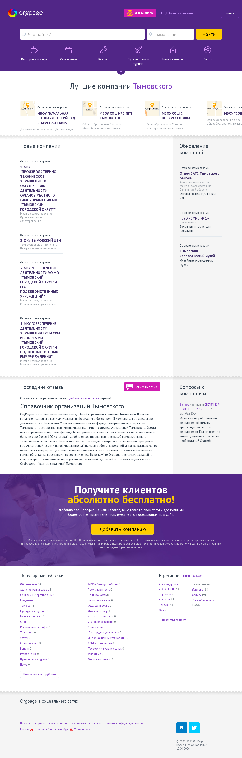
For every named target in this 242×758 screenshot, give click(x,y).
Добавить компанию (177, 13)
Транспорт (26, 632)
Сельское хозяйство (100, 622)
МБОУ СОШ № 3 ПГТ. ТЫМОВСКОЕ (116, 115)
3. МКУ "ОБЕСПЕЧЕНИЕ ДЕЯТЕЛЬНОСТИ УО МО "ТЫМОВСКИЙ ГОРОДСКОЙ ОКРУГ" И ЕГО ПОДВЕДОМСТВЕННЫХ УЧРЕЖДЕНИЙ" (39, 282)
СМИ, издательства (100, 643)
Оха (161, 610)
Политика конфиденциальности (124, 723)
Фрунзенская (82, 729)
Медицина (26, 600)
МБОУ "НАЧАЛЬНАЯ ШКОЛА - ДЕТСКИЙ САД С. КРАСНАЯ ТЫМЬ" (56, 118)
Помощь (25, 723)
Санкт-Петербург (58, 729)
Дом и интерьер (98, 611)
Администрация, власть (34, 589)
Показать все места (174, 620)
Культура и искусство (33, 611)
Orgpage (25, 13)
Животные (94, 654)
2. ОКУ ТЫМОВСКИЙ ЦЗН (40, 240)
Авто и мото (95, 627)
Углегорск (198, 589)
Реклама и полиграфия (34, 627)
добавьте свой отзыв (84, 398)
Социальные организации (36, 595)
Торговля (26, 606)
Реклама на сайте (58, 723)
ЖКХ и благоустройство (103, 584)
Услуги (24, 638)
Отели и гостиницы (99, 659)
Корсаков (165, 594)
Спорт (24, 622)
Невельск (165, 599)
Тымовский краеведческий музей (197, 253)
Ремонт (24, 648)
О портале (39, 723)
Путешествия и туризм (33, 659)
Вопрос (184, 404)
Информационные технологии (107, 638)
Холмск (196, 595)
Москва (25, 729)
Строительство (29, 643)
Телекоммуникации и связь (105, 648)
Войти (230, 13)
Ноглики (164, 605)
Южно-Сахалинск (203, 600)
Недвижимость (97, 595)
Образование (28, 584)
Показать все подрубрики (39, 674)
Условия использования (86, 723)
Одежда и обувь (98, 606)
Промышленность (99, 589)
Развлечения (28, 654)
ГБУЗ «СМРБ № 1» (194, 218)
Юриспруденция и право (103, 632)
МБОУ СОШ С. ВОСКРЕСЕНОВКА (176, 115)
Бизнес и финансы (31, 616)
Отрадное (41, 729)
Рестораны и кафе (99, 600)
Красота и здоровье (100, 616)
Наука (23, 664)
